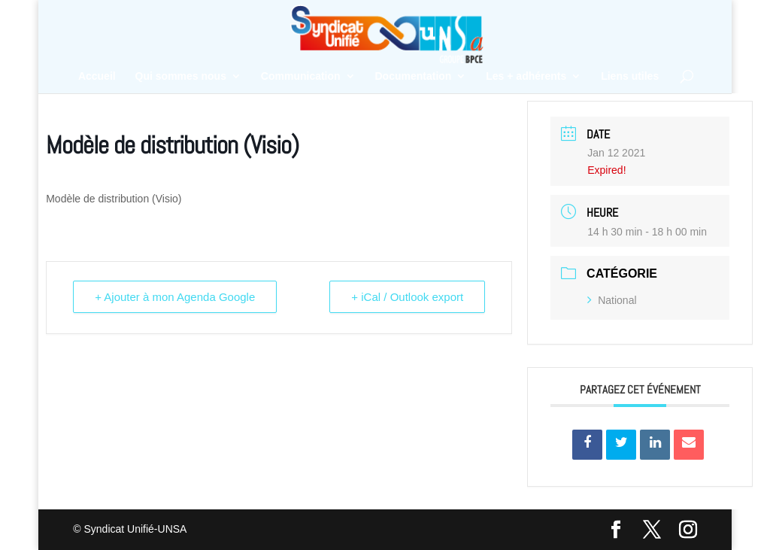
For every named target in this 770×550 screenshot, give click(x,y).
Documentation (413, 76)
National (611, 300)
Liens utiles (630, 76)
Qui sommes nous (180, 76)
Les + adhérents (526, 76)
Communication (301, 76)
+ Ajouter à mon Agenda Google (175, 296)
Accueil (97, 76)
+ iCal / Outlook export (407, 296)
